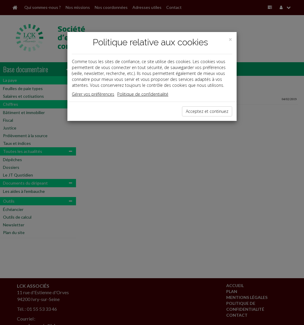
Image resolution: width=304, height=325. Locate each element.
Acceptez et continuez (207, 111)
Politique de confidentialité (142, 94)
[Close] (230, 39)
